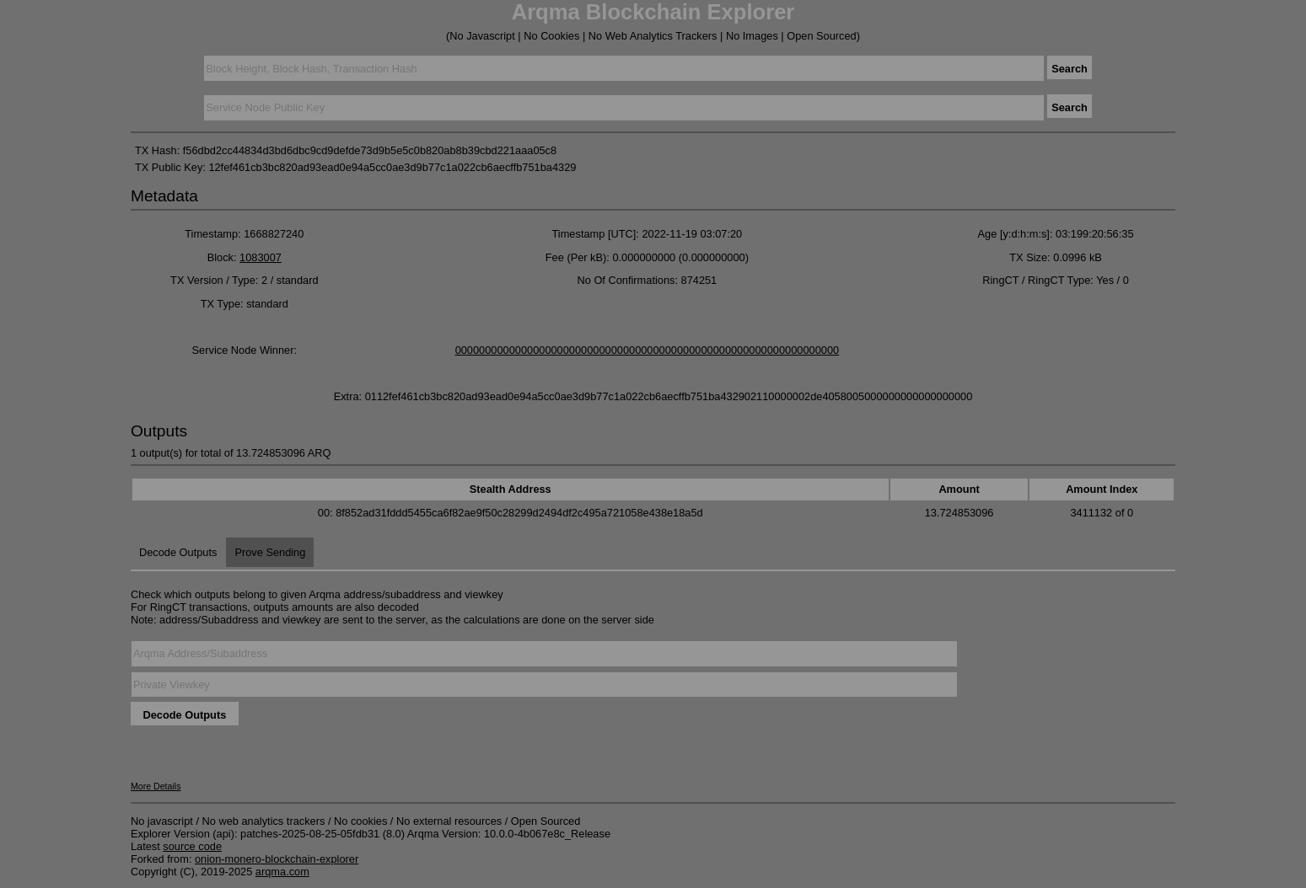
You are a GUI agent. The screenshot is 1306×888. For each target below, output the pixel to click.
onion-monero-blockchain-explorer (276, 859)
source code (192, 846)
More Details (156, 786)
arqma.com (282, 871)
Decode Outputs (178, 552)
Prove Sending (269, 552)
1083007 (260, 257)
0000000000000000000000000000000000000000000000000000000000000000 (647, 350)
